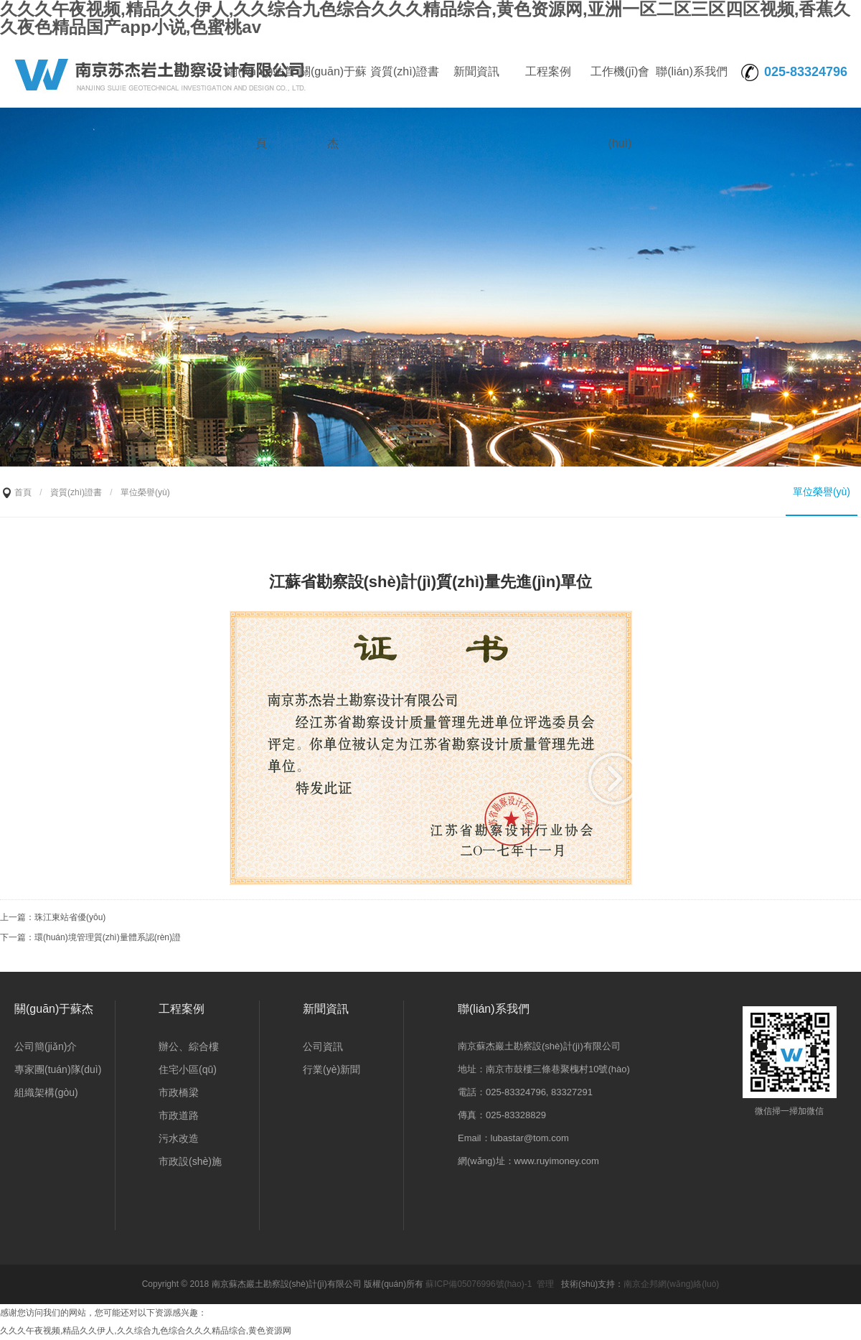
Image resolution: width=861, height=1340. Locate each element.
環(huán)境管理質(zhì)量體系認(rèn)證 (107, 937)
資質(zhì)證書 (404, 71)
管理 (545, 1284)
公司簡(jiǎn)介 (45, 1046)
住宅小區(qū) (188, 1069)
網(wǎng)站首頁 (261, 86)
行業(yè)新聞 (331, 1069)
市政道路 (179, 1115)
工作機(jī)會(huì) (620, 86)
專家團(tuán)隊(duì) (57, 1069)
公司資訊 (323, 1046)
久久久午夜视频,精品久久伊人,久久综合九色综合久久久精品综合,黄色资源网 (145, 1331)
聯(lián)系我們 (692, 71)
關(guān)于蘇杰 (333, 86)
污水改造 (179, 1138)
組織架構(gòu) (46, 1092)
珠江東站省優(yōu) (69, 917)
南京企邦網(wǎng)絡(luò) (671, 1284)
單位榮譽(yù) (821, 491)
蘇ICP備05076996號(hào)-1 (478, 1284)
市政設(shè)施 (190, 1161)
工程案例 (548, 71)
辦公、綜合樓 (189, 1046)
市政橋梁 (179, 1092)
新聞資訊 (476, 71)
